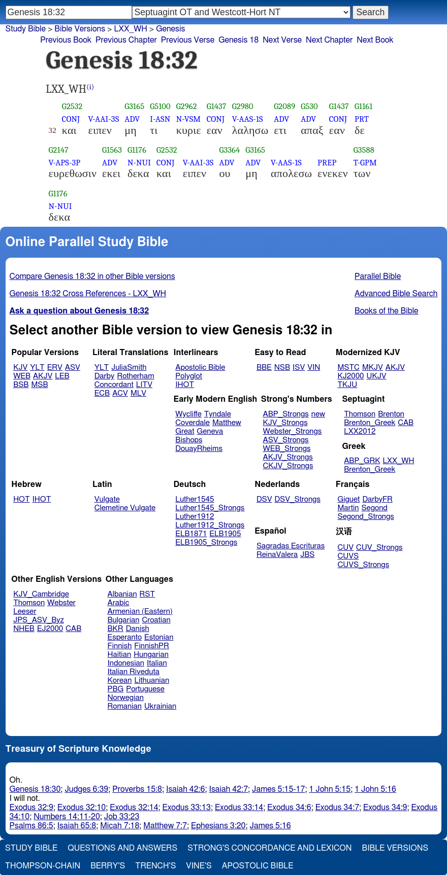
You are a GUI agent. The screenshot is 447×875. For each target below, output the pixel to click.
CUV (346, 547)
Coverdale (192, 423)
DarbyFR (377, 499)
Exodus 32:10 (81, 807)
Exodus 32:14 (134, 807)
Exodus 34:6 (289, 807)
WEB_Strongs (287, 448)
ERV (54, 367)
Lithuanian (151, 680)
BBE (264, 367)
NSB (282, 367)
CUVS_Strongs (364, 565)
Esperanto (125, 637)
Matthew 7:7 (165, 826)
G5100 (160, 106)
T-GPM (365, 162)
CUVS (348, 556)
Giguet (349, 499)
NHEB (24, 629)
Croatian (156, 620)
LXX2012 (359, 431)
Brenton (391, 414)
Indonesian (126, 663)
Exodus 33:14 (239, 807)
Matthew (226, 423)
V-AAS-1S (247, 119)
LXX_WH (130, 29)
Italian (157, 663)
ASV (72, 367)
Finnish (120, 646)
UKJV (377, 376)
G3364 (229, 150)
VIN (313, 367)
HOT (21, 499)
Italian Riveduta (133, 672)
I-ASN (160, 119)
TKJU (348, 385)
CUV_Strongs (379, 547)
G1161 (363, 106)
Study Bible (26, 29)
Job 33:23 (122, 817)
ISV (299, 367)
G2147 (59, 150)
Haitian (120, 654)
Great (184, 431)
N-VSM (188, 119)
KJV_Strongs (285, 423)
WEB (21, 376)
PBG (116, 689)
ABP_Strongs (286, 414)
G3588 (364, 150)
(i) (90, 87)
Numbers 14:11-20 (67, 817)
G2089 (284, 106)
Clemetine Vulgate (124, 508)
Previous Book (65, 40)
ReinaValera (277, 554)
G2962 (186, 106)
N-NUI (139, 162)
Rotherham (135, 376)
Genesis (170, 29)
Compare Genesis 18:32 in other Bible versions (92, 276)
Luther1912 (194, 516)
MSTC (349, 367)
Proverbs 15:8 (137, 789)
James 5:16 (270, 826)
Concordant (114, 385)
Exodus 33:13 (187, 807)
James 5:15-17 (278, 789)
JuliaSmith (128, 367)
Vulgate (107, 499)
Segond (374, 508)
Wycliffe (188, 414)
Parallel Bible (378, 276)
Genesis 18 (238, 40)
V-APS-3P (65, 162)
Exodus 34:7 (337, 807)
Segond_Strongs (366, 516)
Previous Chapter (126, 40)
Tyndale (217, 414)
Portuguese (145, 689)
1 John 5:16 (375, 789)
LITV (144, 385)
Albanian (122, 594)
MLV (138, 393)
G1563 (112, 150)
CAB (405, 423)
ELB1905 (225, 534)
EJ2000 (50, 629)
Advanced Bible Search (396, 294)
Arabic (119, 603)
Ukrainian (160, 706)
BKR (115, 629)
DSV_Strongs (297, 499)
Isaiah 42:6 (185, 789)
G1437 (217, 106)
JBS (307, 554)
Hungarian (151, 654)
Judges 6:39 (86, 789)
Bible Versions (79, 29)
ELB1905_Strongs (206, 542)
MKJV (372, 367)
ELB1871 (191, 534)
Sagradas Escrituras (291, 546)
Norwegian (126, 698)
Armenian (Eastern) (140, 611)
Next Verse (282, 40)
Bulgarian (124, 620)
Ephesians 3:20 (218, 826)
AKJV (42, 376)
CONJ (71, 119)
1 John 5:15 (329, 789)
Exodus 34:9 (385, 807)
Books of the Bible (387, 311)
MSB (39, 385)
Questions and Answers (122, 848)
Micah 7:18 (119, 826)
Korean (120, 680)
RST (147, 594)
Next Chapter (329, 40)
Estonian (158, 637)
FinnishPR (151, 646)
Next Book (375, 40)
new (318, 414)
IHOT (184, 385)
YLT (37, 367)
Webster (61, 603)
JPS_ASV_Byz (38, 620)
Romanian (125, 706)
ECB (102, 393)
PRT (362, 119)
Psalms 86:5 (31, 826)
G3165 (134, 106)
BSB (20, 385)
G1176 (136, 150)
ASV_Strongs (286, 440)
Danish (137, 629)
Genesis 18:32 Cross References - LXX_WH (88, 294)
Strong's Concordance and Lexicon (269, 848)
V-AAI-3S (103, 119)
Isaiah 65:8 (77, 826)
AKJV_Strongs (288, 457)
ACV (120, 393)
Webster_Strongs (292, 431)
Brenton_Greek (369, 423)
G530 (309, 106)
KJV (20, 367)
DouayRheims (198, 448)
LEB (62, 376)
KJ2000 (351, 376)
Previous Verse (187, 40)
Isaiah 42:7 (228, 789)
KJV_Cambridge (41, 594)
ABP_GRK (362, 461)
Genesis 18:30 (35, 789)
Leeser (24, 611)
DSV (264, 499)
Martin (348, 508)
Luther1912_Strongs (209, 525)
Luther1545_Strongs (209, 508)
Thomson (359, 414)
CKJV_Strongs (288, 466)
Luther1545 (194, 499)
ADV (132, 119)
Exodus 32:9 (31, 807)
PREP (326, 162)
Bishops (188, 440)
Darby (104, 376)
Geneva (210, 431)
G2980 (242, 106)
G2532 (72, 106)
